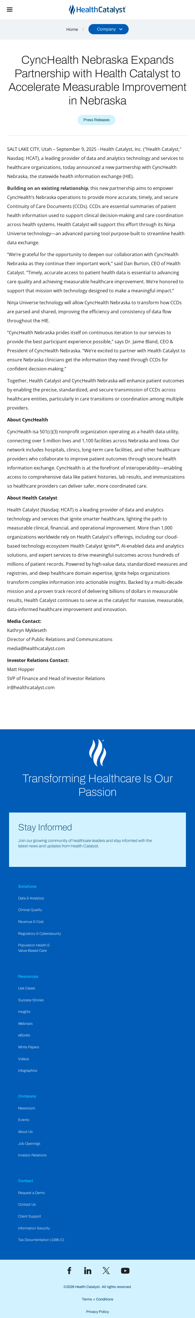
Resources (28, 976)
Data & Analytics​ (31, 898)
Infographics (27, 1071)
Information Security (34, 1228)
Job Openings (29, 1144)
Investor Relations (32, 1155)
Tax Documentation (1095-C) (41, 1240)
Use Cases (26, 988)
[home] (107, 10)
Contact (25, 1180)
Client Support (29, 1216)
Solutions (27, 886)
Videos (23, 1059)
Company (27, 1096)
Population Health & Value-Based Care (34, 948)
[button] (9, 9)
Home (72, 29)
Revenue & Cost (31, 922)
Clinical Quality (30, 910)
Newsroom (26, 1108)
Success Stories (31, 1000)
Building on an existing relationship (47, 188)
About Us (25, 1132)
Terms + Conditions (97, 1299)
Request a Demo (31, 1193)
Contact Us (27, 1204)
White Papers (28, 1047)
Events (23, 1120)
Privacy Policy (97, 1312)
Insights (24, 1012)
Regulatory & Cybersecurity (39, 934)
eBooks (24, 1035)
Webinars (25, 1024)
